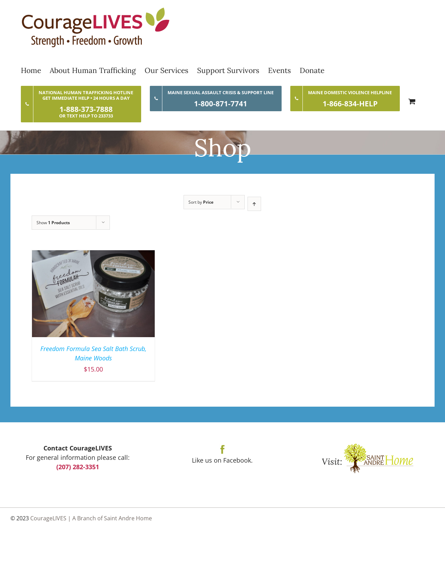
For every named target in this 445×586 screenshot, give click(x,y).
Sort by (200, 202)
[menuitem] (35, 70)
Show (53, 223)
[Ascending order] (254, 204)
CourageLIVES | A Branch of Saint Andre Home (91, 518)
